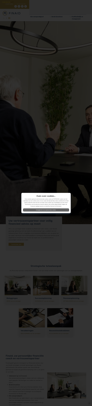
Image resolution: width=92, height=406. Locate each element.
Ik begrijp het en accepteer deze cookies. (46, 210)
